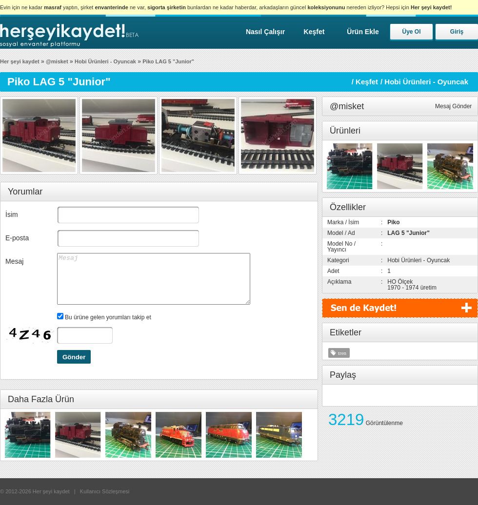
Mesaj (14, 261)
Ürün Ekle (362, 32)
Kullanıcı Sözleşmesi (105, 491)
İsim (11, 214)
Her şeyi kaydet (20, 61)
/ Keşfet (365, 82)
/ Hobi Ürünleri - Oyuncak (424, 82)
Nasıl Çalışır (265, 32)
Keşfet (314, 32)
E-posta (17, 238)
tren (342, 353)
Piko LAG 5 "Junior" (168, 61)
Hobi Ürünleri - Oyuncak (105, 61)
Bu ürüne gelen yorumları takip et (108, 317)
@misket (57, 61)
